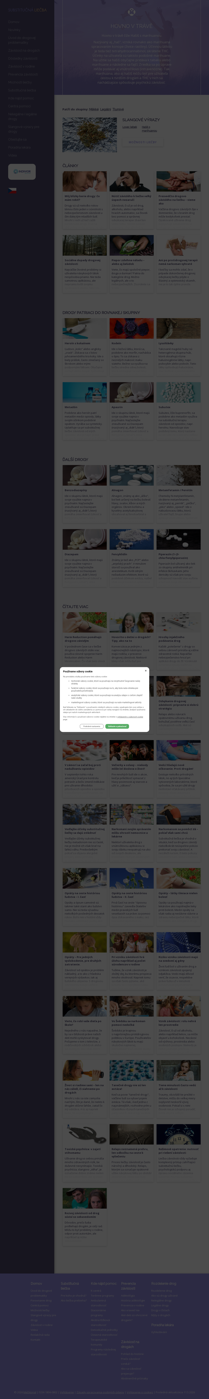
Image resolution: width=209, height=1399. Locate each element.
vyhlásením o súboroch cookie (130, 717)
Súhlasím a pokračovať (117, 726)
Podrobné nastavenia (91, 726)
